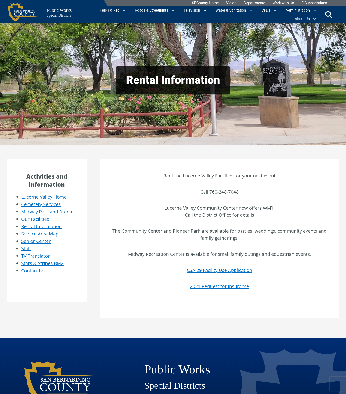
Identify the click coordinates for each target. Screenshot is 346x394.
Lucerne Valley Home (43, 197)
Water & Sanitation (231, 10)
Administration (298, 10)
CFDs (265, 10)
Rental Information (41, 226)
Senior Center (36, 241)
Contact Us (33, 271)
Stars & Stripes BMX (42, 263)
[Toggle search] (328, 14)
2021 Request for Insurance (219, 286)
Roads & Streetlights (151, 10)
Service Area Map (39, 234)
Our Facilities (35, 219)
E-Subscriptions (314, 3)
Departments (254, 3)
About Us (302, 19)
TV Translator (35, 256)
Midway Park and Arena (46, 212)
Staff (26, 248)
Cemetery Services (41, 204)
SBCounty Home (205, 3)
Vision (231, 3)
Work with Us (283, 3)
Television (192, 10)
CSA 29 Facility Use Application (219, 270)
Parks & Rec (109, 10)
